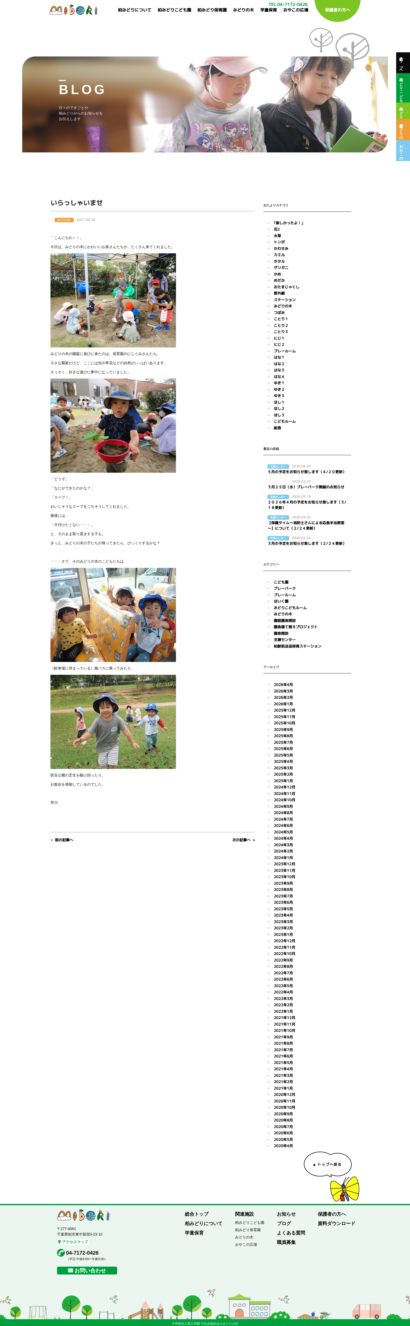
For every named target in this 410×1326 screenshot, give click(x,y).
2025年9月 (283, 729)
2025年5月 (283, 755)
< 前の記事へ (61, 839)
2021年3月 (283, 1075)
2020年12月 (284, 1094)
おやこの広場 (295, 10)
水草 (277, 235)
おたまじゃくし (286, 286)
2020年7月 (283, 1126)
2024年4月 (283, 838)
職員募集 (286, 1242)
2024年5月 (283, 832)
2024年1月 (283, 857)
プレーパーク (285, 588)
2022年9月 (283, 960)
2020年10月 (284, 1107)
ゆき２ (279, 389)
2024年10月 (284, 799)
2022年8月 (283, 966)
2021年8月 (283, 1043)
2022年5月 (283, 985)
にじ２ (279, 344)
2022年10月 (284, 953)
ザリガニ (281, 267)
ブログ (284, 1223)
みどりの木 (243, 10)
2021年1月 (283, 1088)
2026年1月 (283, 703)
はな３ (279, 370)
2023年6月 (283, 902)
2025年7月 (283, 742)
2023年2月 (283, 927)
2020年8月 (283, 1120)
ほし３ (279, 415)
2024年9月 (283, 806)
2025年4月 (283, 761)
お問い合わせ (90, 1270)
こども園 (281, 582)
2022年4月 (283, 992)
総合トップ (196, 1214)
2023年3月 (283, 921)
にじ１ (279, 338)
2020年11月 (284, 1101)
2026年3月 (283, 691)
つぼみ (279, 312)
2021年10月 (284, 1030)
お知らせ (286, 1214)
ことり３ (281, 331)
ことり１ (281, 318)
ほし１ (279, 402)
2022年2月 (283, 1004)
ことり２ (281, 325)
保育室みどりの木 (401, 129)
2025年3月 (283, 767)
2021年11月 (284, 1024)
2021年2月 (283, 1081)
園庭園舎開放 (285, 620)
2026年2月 (283, 697)
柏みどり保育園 (212, 10)
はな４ (279, 376)
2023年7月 (283, 896)
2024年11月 (284, 793)
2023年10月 (284, 876)
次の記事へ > (243, 839)
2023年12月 (284, 863)
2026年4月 (283, 684)
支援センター (285, 639)
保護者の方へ (337, 10)
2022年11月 (284, 947)
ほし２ (279, 408)
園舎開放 (281, 633)
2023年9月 (283, 883)
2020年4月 (283, 1145)
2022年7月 (283, 972)
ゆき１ (279, 382)
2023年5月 (283, 908)
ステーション (285, 299)
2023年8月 (283, 889)
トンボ (279, 241)
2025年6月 (283, 748)
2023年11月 (284, 870)
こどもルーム (285, 421)
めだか (279, 280)
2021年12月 (284, 1017)
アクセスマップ (73, 1242)
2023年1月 (283, 934)
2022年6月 (283, 979)
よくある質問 (291, 1233)
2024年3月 (283, 844)
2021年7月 (283, 1049)
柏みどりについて (134, 10)
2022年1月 (283, 1011)
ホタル (279, 261)
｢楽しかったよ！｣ (288, 222)
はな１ (279, 357)
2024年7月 (283, 819)
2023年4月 (283, 915)
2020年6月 (283, 1132)
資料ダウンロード (336, 1223)
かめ (277, 274)
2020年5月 (283, 1139)
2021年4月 (283, 1068)
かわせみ (281, 248)
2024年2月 (283, 851)
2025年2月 (283, 774)
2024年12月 (284, 787)
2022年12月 (284, 940)
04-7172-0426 (82, 1253)
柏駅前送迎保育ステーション (297, 646)
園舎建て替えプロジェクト (296, 626)
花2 (277, 229)
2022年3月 (283, 998)
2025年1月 (283, 780)
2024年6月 (283, 825)
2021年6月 (283, 1056)
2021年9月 (283, 1036)
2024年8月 (283, 812)
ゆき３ (279, 395)
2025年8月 (283, 735)
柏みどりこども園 (174, 10)
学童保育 (268, 10)
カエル (279, 254)
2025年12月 (284, 710)
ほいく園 (281, 601)
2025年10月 (284, 723)
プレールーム (285, 350)
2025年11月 (284, 716)
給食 (277, 427)
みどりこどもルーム (290, 607)
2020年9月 (283, 1113)
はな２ (279, 363)
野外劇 (279, 293)
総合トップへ (401, 62)
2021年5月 (283, 1062)
